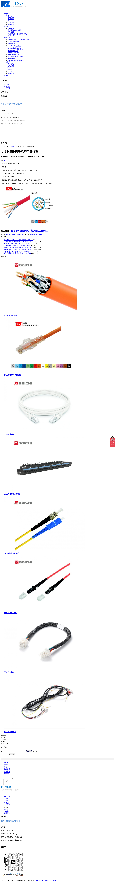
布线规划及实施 (13, 51)
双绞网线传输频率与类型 (16, 60)
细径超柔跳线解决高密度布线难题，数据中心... (19, 247)
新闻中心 (7, 68)
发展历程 (11, 19)
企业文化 (11, 17)
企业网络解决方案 (13, 45)
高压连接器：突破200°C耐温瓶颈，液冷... (17, 245)
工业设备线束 (9, 672)
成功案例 (11, 66)
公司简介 (11, 24)
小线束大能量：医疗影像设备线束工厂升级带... (19, 242)
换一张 (35, 752)
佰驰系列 (11, 32)
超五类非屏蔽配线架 (12, 494)
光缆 (15, 30)
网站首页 (7, 13)
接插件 (16, 34)
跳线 (12, 30)
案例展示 (7, 62)
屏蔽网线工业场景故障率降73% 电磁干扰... (17, 253)
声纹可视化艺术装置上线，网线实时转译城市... (19, 249)
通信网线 (15, 231)
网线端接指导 (12, 58)
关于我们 (7, 15)
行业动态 (11, 69)
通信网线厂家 (26, 231)
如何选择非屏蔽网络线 (37, 234)
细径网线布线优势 (13, 53)
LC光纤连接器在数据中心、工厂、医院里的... (18, 243)
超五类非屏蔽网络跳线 (12, 375)
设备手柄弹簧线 (10, 732)
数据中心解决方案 (13, 41)
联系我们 (11, 22)
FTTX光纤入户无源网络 (15, 47)
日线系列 (11, 28)
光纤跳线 (19, 30)
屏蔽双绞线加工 (40, 231)
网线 (9, 30)
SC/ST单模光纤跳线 (11, 553)
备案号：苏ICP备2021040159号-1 (46, 881)
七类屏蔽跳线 (9, 434)
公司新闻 (11, 73)
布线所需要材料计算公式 (16, 56)
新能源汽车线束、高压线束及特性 (18, 39)
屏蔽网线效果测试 (13, 54)
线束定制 (11, 36)
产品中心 (7, 26)
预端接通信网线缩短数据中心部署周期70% (17, 251)
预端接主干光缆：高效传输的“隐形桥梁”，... (18, 240)
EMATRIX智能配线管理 (15, 49)
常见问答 (11, 71)
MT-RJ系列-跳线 (10, 613)
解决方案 (7, 37)
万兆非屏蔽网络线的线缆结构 (15, 234)
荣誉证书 (11, 21)
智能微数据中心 (13, 43)
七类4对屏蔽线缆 (10, 315)
